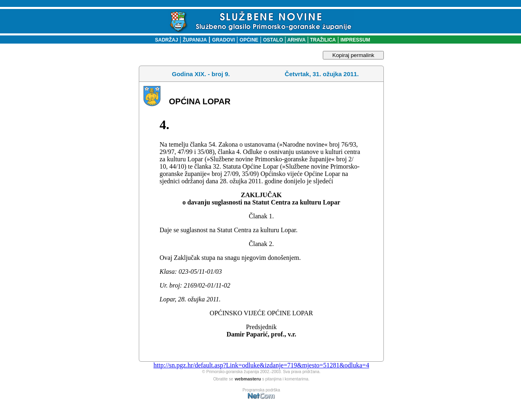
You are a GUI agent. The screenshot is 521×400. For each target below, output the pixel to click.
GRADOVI (223, 40)
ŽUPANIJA (195, 40)
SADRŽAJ (164, 40)
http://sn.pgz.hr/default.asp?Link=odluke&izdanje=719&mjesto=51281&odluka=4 (261, 365)
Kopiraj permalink (353, 55)
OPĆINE (249, 40)
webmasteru (248, 378)
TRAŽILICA (322, 40)
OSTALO (273, 40)
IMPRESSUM (355, 40)
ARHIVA (296, 40)
